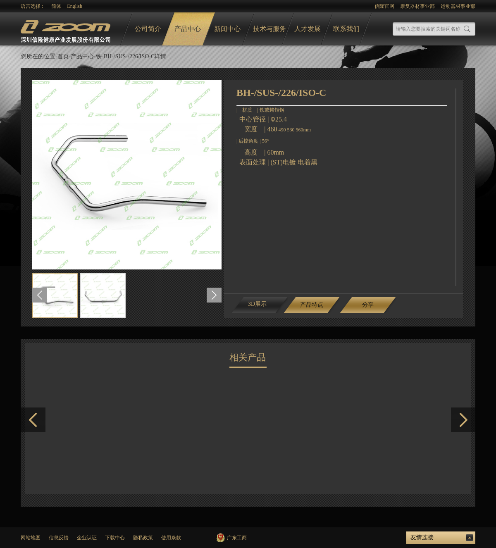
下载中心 (115, 538)
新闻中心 (227, 28)
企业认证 (87, 538)
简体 (56, 6)
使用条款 (171, 538)
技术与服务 (269, 28)
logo (66, 29)
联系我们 (346, 28)
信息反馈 (59, 538)
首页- (64, 56)
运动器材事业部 (458, 6)
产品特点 (311, 305)
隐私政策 (143, 538)
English (74, 6)
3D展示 (257, 304)
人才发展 (307, 28)
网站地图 (31, 538)
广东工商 (237, 538)
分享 (368, 305)
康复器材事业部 (417, 6)
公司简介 (148, 28)
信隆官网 (384, 6)
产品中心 (187, 28)
